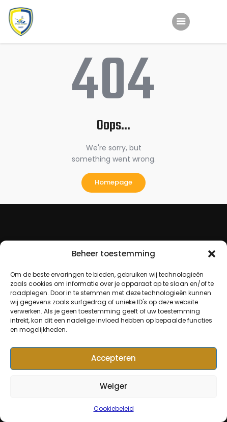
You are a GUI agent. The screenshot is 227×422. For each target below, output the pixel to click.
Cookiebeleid (114, 408)
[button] (212, 254)
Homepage (113, 182)
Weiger (113, 386)
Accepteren (113, 358)
